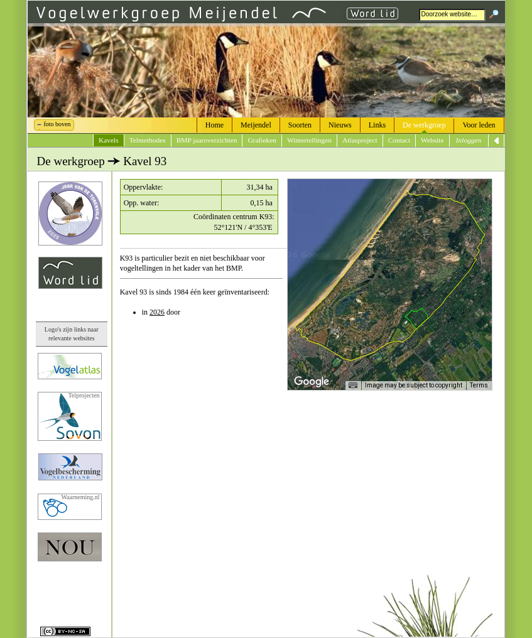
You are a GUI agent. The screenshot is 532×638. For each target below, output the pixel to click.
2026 (157, 312)
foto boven (57, 124)
